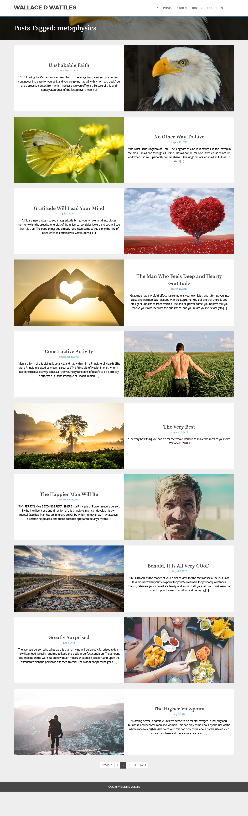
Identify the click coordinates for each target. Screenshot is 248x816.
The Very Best (179, 440)
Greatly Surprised (68, 658)
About (182, 8)
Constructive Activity (69, 362)
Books (197, 8)
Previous (107, 789)
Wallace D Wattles (45, 7)
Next (143, 789)
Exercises (215, 8)
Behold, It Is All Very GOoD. (179, 584)
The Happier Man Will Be (69, 510)
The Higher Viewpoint (179, 732)
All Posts (164, 8)
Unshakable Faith (69, 66)
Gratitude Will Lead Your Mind (69, 214)
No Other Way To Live (179, 140)
